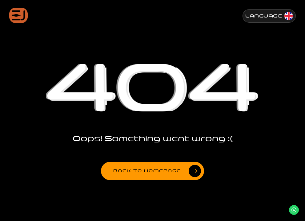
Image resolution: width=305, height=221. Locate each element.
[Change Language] (269, 16)
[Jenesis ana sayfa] (18, 15)
